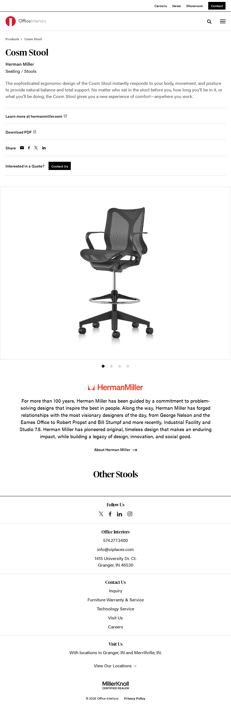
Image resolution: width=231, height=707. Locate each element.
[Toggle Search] (209, 21)
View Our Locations (113, 665)
